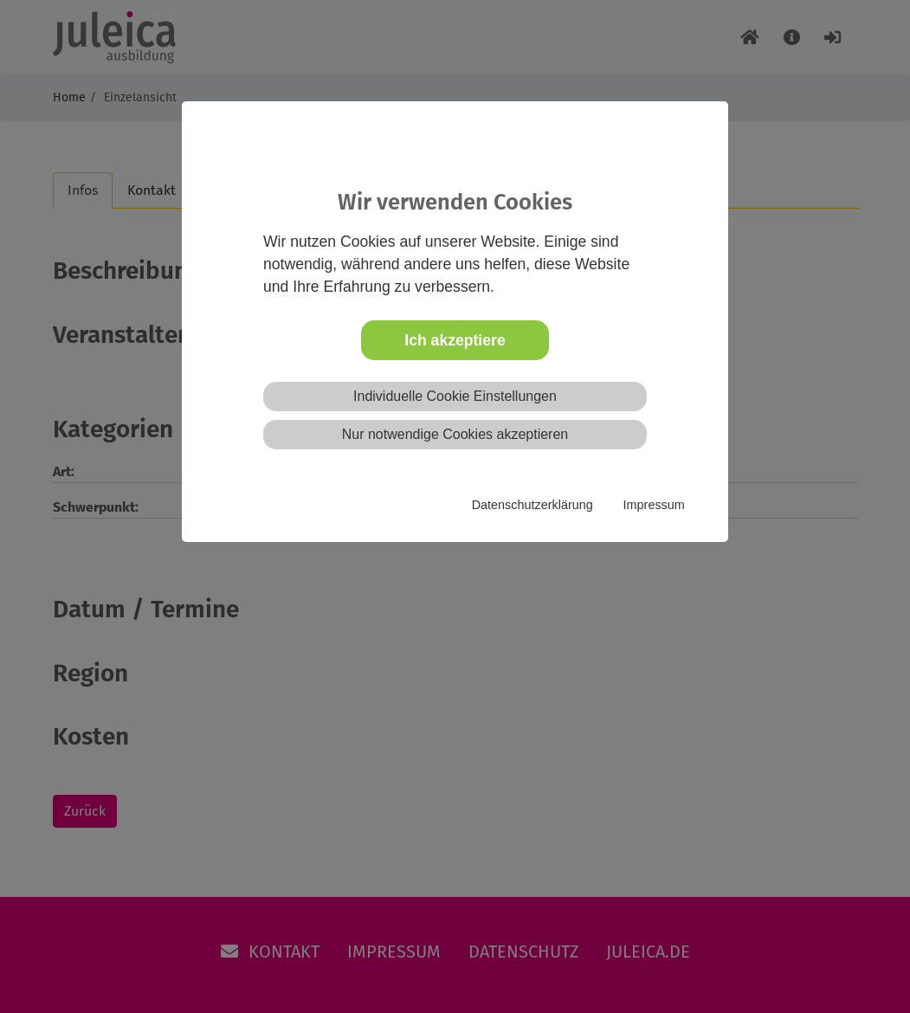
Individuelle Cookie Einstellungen (455, 396)
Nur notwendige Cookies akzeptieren (455, 434)
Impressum (654, 505)
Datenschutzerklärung (532, 505)
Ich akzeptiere (454, 340)
